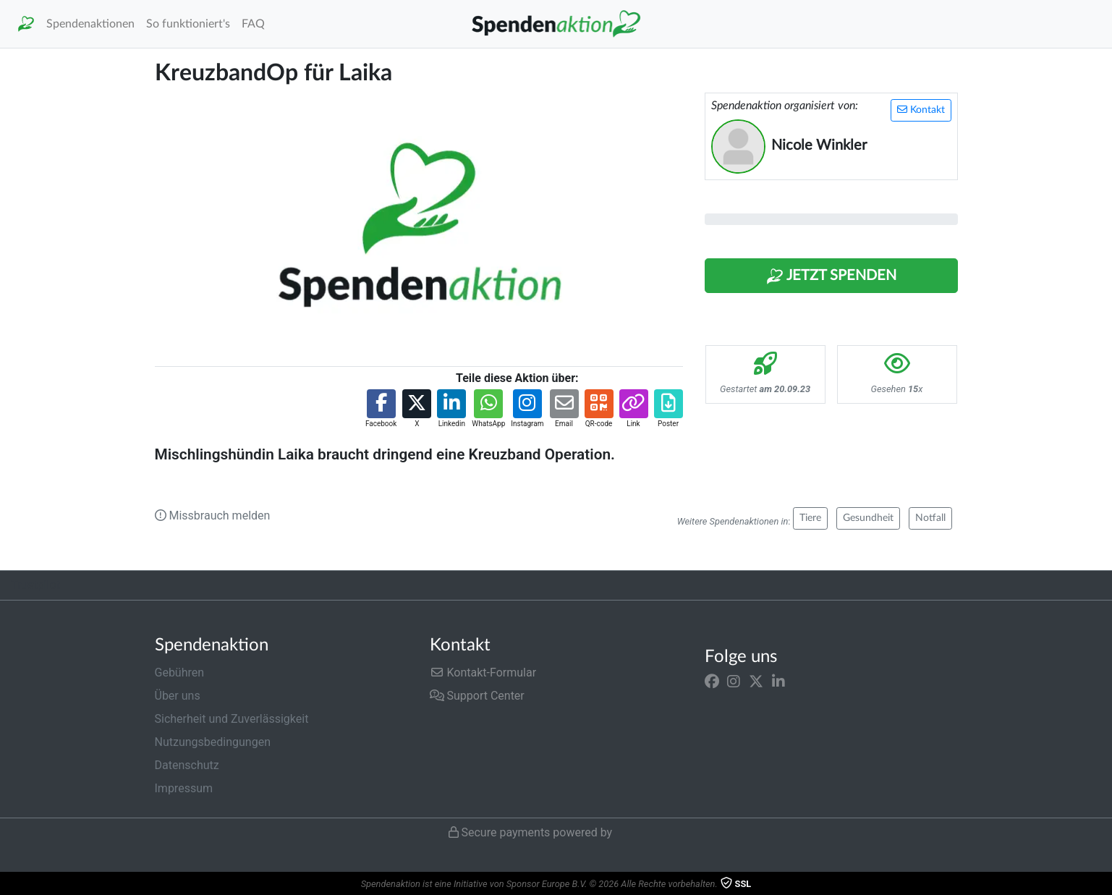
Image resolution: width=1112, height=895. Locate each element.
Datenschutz (187, 765)
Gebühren (180, 672)
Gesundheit (868, 518)
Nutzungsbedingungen (213, 742)
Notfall (930, 518)
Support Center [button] (477, 696)
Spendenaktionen (90, 24)
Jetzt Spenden (831, 276)
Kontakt (921, 109)
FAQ (253, 24)
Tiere (810, 518)
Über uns (177, 696)
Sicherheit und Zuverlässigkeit (232, 719)
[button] (380, 409)
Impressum (184, 788)
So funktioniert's (188, 24)
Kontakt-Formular (483, 672)
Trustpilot (35, 585)
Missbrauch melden (213, 515)
